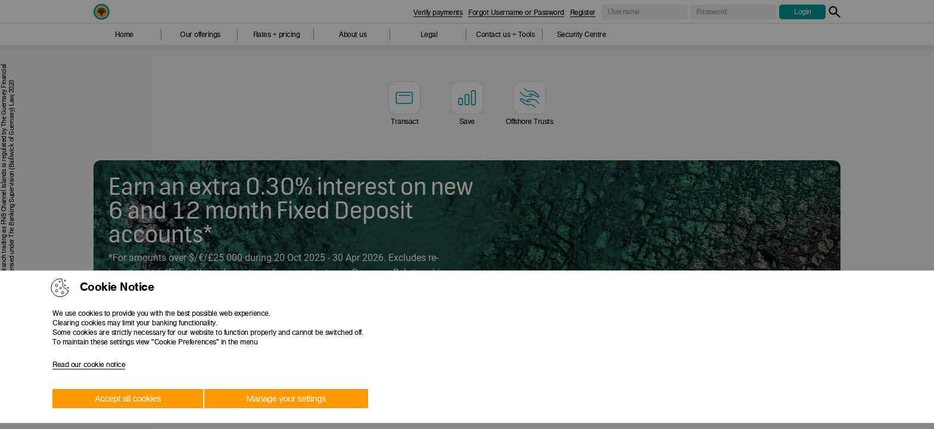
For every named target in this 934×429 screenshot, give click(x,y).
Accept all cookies (128, 398)
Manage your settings (286, 398)
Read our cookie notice (88, 364)
